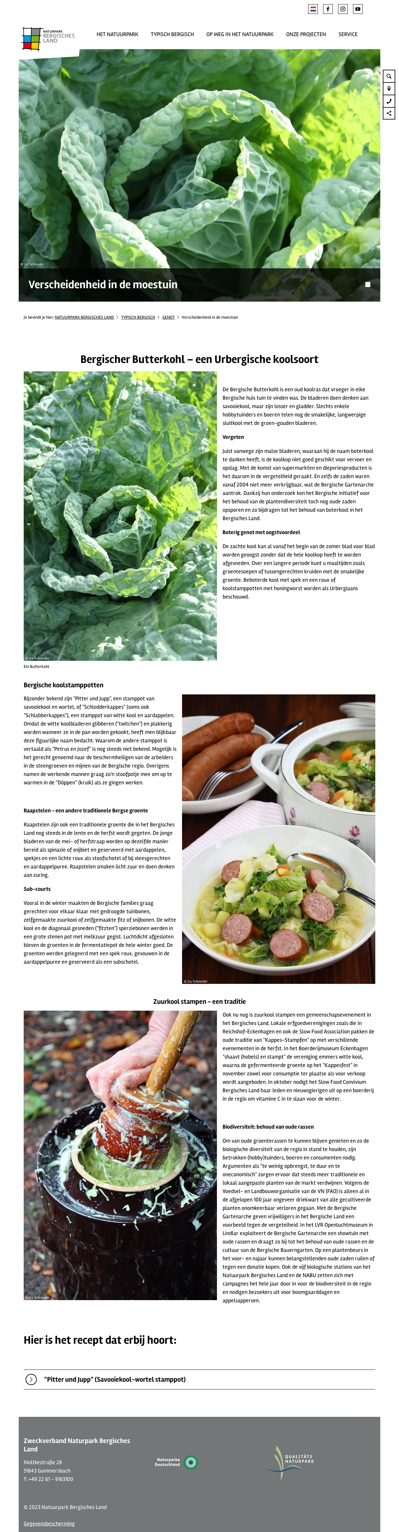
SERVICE (348, 34)
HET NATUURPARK (117, 34)
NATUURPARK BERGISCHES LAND (84, 263)
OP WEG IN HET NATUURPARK (240, 34)
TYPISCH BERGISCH (172, 34)
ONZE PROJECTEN (306, 34)
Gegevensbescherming (49, 1470)
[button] (328, 9)
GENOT (168, 263)
